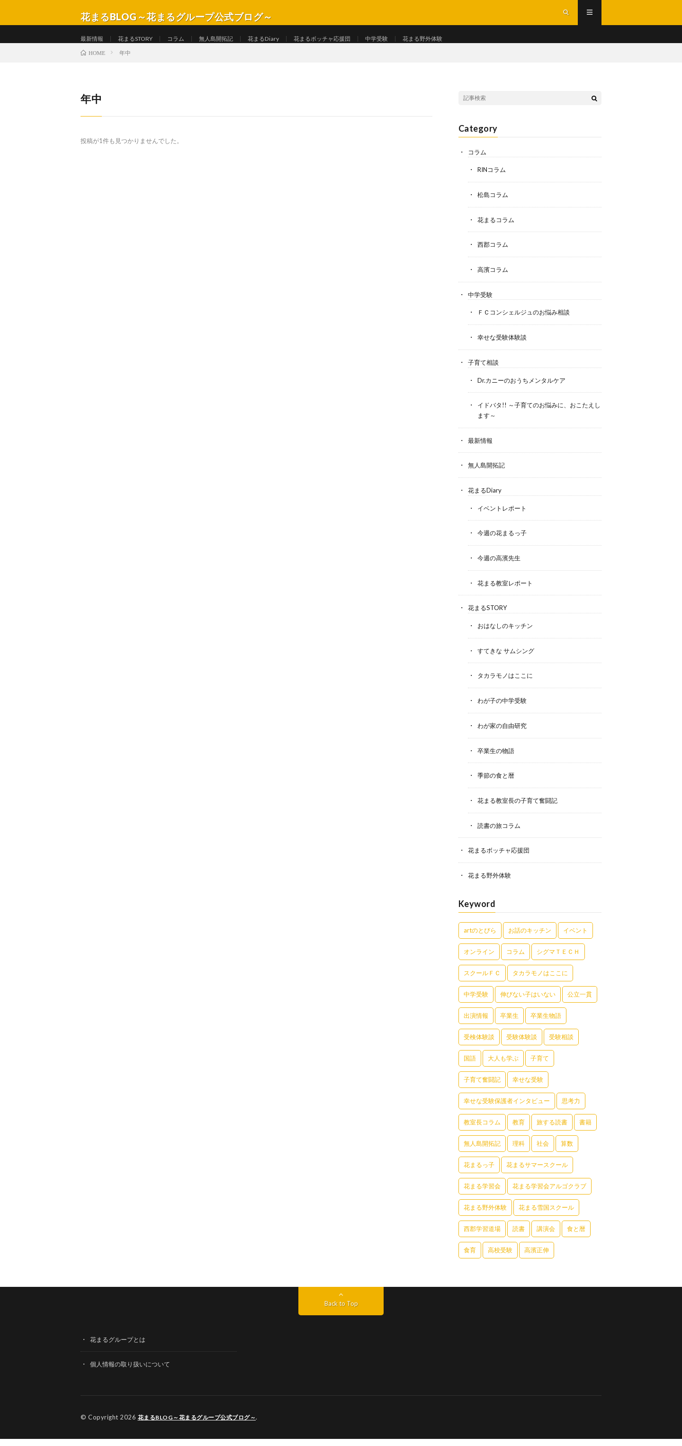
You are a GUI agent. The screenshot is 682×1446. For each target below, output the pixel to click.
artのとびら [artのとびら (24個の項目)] (480, 938)
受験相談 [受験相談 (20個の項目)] (561, 1045)
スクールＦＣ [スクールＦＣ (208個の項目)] (482, 981)
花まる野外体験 (463, 47)
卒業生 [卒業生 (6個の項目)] (509, 1023)
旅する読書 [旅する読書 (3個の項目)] (552, 1130)
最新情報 (94, 47)
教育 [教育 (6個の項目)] (518, 1130)
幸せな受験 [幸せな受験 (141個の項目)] (527, 1087)
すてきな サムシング (507, 662)
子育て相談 (484, 378)
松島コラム (494, 212)
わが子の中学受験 (503, 711)
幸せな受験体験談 (503, 353)
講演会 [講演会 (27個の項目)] (546, 1236)
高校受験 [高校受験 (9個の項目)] (500, 1258)
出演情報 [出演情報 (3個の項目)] (476, 1023)
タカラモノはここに (507, 687)
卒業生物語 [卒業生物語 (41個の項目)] (545, 1023)
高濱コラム (494, 286)
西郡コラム (494, 262)
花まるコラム (497, 237)
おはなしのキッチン (507, 637)
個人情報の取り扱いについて (133, 1372)
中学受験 (411, 47)
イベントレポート (503, 521)
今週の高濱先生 (500, 570)
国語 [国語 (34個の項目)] (470, 1066)
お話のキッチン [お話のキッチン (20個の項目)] (529, 938)
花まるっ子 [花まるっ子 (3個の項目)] (479, 1173)
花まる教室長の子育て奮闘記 (520, 810)
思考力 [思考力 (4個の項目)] (571, 1109)
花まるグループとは (120, 1347)
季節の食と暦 (497, 785)
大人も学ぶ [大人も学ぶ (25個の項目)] (503, 1066)
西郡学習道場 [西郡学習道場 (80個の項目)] (482, 1236)
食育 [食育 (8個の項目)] (470, 1258)
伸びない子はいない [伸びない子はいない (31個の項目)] (528, 1002)
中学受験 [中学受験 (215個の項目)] (476, 1002)
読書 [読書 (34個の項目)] (518, 1236)
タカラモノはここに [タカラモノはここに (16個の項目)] (540, 981)
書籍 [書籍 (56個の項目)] (585, 1130)
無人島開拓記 (233, 47)
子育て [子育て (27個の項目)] (539, 1066)
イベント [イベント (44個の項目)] (575, 938)
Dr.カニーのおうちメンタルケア (524, 395)
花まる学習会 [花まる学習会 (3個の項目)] (482, 1194)
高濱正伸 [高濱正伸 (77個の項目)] (536, 1258)
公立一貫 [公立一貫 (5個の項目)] (579, 1002)
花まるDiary (285, 47)
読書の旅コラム (500, 834)
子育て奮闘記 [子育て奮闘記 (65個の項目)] (482, 1087)
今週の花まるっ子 (503, 546)
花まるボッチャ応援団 (350, 47)
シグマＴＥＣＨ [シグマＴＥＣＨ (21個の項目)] (558, 959)
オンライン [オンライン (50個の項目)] (479, 959)
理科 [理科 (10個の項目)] (518, 1151)
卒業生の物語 (497, 760)
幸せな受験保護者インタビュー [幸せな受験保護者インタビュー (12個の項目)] (507, 1109)
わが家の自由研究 (503, 736)
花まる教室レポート (507, 595)
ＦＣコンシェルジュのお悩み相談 (527, 328)
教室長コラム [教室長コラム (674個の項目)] (482, 1130)
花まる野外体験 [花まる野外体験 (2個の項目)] (485, 1215)
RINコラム (493, 188)
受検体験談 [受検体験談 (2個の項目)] (479, 1045)
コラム (188, 47)
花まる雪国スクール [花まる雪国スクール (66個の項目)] (546, 1215)
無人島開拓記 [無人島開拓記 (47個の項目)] (482, 1151)
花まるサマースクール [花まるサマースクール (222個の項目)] (537, 1173)
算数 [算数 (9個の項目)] (567, 1151)
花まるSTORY (143, 47)
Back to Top (341, 1311)
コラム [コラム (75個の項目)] (515, 959)
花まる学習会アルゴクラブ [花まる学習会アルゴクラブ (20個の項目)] (549, 1194)
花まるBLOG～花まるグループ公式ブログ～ (201, 1424)
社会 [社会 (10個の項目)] (543, 1151)
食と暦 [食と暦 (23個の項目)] (576, 1236)
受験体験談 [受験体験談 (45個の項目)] (521, 1045)
